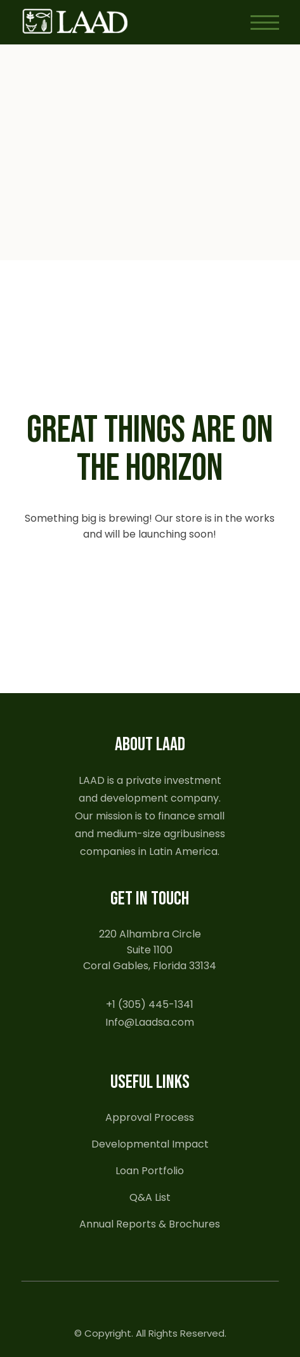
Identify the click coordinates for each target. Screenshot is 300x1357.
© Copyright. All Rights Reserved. (150, 1333)
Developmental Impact (150, 1144)
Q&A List (150, 1197)
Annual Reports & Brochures (149, 1224)
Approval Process (149, 1117)
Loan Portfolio (149, 1170)
